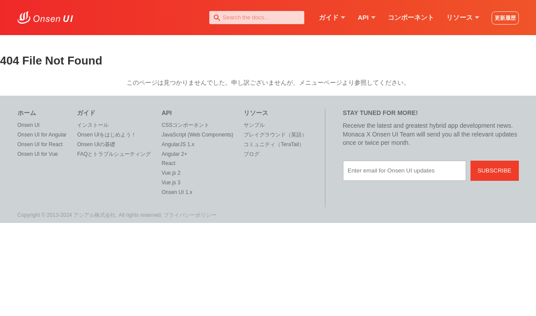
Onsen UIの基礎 (96, 144)
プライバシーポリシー (190, 215)
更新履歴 (505, 18)
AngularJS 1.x (177, 144)
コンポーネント (411, 17)
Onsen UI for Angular (42, 135)
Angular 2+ (174, 154)
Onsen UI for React (40, 144)
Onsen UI (29, 125)
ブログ (251, 154)
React (168, 163)
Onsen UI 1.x (176, 192)
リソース (462, 17)
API (366, 17)
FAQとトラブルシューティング (114, 154)
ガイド (332, 17)
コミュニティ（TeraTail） (274, 144)
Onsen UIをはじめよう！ (106, 135)
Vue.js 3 (170, 183)
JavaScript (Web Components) (197, 135)
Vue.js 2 (170, 173)
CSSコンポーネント (185, 125)
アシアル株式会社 (94, 215)
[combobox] (256, 17)
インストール (93, 125)
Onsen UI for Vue (38, 154)
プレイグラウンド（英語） (275, 135)
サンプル (254, 125)
